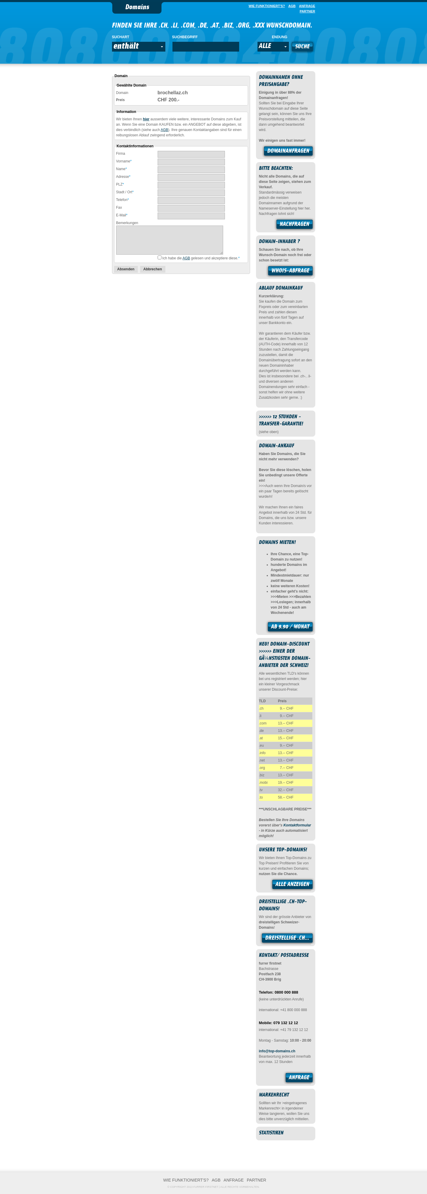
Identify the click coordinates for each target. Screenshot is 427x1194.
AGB (164, 130)
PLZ (120, 184)
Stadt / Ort (125, 192)
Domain (122, 93)
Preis (120, 100)
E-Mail (122, 215)
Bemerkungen (127, 223)
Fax (119, 207)
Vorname (124, 161)
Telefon (122, 200)
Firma (120, 153)
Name (121, 169)
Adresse (123, 177)
